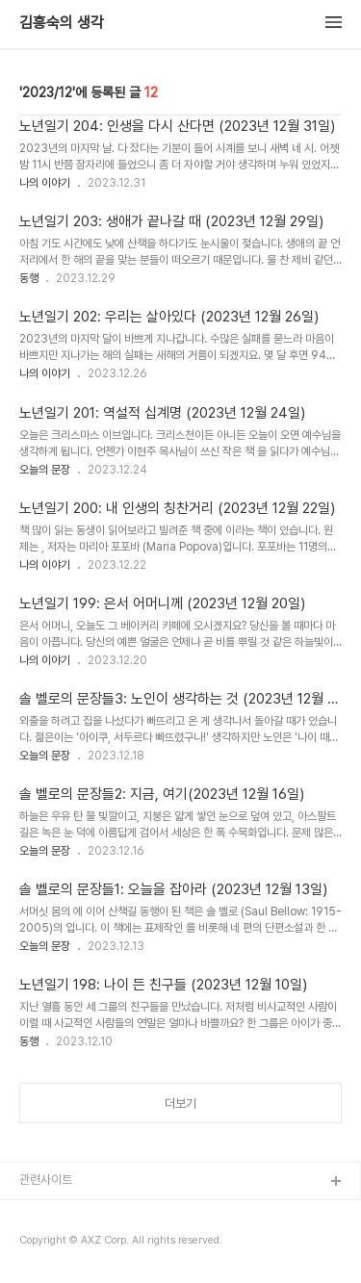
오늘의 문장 (44, 469)
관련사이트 (45, 1179)
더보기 (180, 1103)
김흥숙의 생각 (61, 23)
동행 (29, 278)
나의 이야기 (44, 183)
